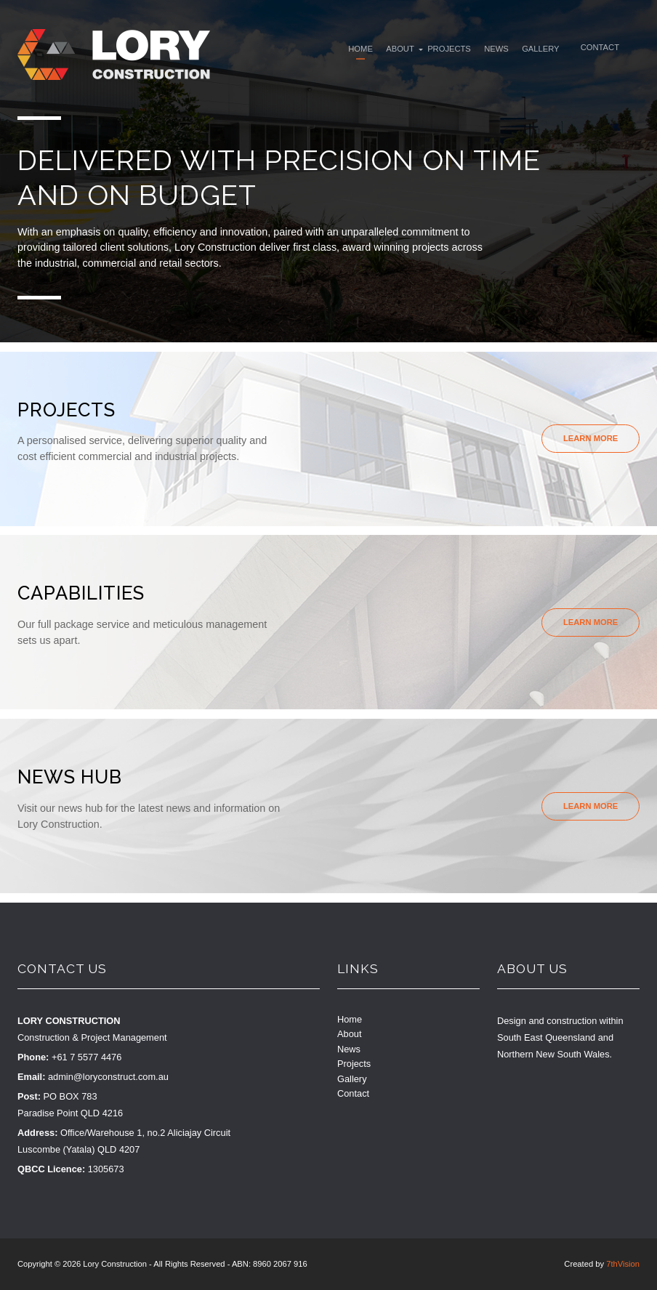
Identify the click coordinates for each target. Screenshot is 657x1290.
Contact (604, 48)
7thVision (623, 1263)
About (397, 50)
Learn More (590, 438)
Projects (447, 50)
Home (355, 50)
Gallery (542, 50)
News (497, 50)
